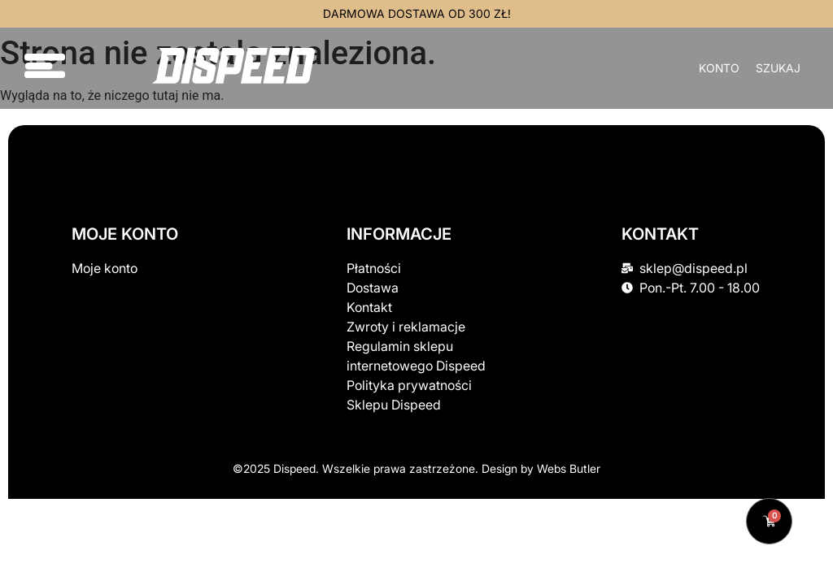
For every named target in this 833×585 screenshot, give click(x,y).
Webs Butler (568, 468)
